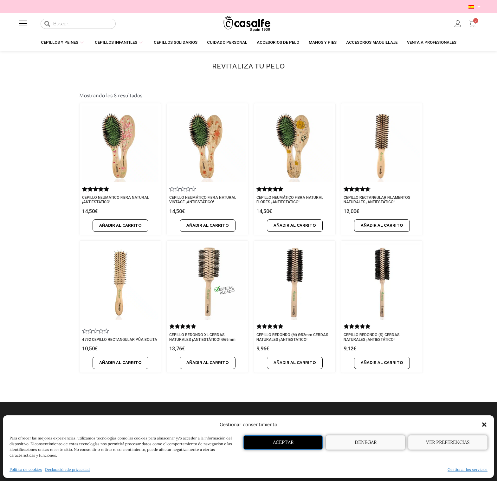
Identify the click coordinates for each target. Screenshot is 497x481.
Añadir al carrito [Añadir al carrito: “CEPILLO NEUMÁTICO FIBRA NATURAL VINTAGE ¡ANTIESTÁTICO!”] (207, 225)
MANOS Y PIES (323, 42)
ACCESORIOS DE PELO (278, 42)
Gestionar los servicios (467, 469)
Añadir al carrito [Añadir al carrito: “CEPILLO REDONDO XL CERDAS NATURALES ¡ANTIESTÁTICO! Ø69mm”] (207, 362)
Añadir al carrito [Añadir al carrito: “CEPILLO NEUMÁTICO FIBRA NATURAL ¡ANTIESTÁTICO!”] (120, 225)
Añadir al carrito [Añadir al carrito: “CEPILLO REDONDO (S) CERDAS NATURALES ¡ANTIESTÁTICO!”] (382, 362)
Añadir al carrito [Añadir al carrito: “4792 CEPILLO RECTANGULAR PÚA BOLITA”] (120, 362)
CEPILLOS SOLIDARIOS (175, 42)
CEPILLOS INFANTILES (119, 42)
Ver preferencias (448, 442)
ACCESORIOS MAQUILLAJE (371, 42)
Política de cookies (26, 469)
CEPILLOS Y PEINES (63, 42)
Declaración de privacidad (67, 469)
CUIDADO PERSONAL (227, 42)
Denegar (366, 442)
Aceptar (283, 442)
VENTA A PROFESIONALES (431, 42)
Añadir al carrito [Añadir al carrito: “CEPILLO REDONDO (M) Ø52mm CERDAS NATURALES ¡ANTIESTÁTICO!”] (295, 362)
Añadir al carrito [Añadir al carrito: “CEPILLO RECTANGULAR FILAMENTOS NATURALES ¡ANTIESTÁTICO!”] (382, 225)
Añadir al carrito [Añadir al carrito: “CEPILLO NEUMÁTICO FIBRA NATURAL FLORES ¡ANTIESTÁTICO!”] (295, 225)
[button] (484, 424)
